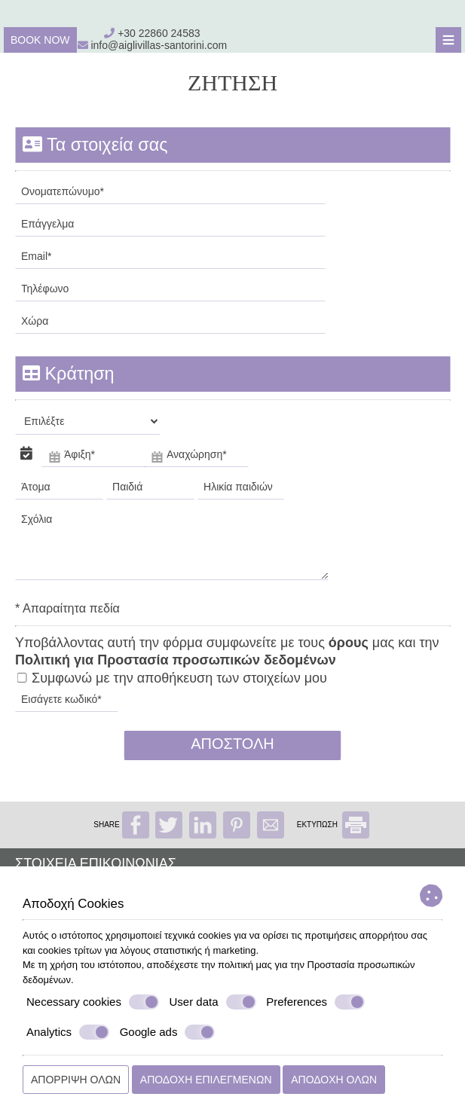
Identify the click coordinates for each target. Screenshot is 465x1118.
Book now (40, 40)
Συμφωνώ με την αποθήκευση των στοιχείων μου (172, 678)
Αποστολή (232, 743)
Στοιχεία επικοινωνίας (95, 863)
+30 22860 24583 (159, 33)
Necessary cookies (92, 1002)
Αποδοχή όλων (334, 1080)
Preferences (315, 1002)
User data (213, 1002)
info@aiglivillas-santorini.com (153, 45)
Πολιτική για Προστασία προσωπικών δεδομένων (175, 659)
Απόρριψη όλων (76, 1080)
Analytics (67, 1032)
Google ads (168, 1032)
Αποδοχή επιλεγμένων (206, 1080)
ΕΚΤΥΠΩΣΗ (333, 824)
